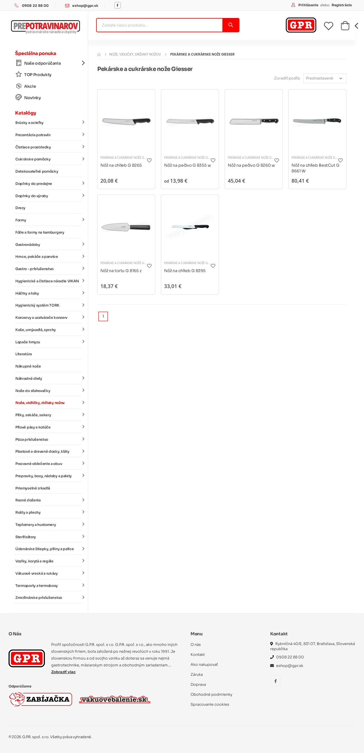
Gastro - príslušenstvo (48, 268)
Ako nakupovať (204, 664)
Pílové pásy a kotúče (48, 427)
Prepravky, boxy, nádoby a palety (48, 475)
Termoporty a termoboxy (48, 585)
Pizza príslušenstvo (48, 439)
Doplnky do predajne (48, 183)
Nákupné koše (28, 366)
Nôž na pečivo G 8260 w (251, 165)
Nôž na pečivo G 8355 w (187, 165)
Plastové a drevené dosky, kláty (48, 451)
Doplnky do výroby (48, 195)
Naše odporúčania (48, 63)
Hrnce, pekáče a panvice (48, 256)
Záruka (197, 674)
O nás (196, 644)
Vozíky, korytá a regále (48, 561)
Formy (48, 220)
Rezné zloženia (48, 500)
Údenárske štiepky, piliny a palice (48, 548)
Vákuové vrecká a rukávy (48, 573)
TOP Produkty (33, 74)
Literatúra (23, 354)
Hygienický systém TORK (48, 305)
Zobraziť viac (63, 672)
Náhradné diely (48, 378)
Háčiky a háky (48, 292)
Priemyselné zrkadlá (32, 488)
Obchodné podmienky (211, 694)
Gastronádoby (48, 244)
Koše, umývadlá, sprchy (48, 329)
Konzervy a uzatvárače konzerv (48, 317)
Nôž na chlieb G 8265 (121, 165)
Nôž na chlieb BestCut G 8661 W (315, 168)
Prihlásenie (308, 5)
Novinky (28, 98)
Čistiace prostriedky (48, 146)
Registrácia (342, 5)
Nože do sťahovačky (48, 390)
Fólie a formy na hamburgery (39, 232)
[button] (345, 27)
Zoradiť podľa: (287, 78)
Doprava (198, 684)
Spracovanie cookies (210, 704)
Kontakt (198, 654)
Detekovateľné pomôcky (36, 171)
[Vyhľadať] (230, 25)
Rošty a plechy (48, 512)
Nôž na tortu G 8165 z (121, 270)
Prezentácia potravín (48, 134)
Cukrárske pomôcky (48, 159)
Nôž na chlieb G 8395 (185, 270)
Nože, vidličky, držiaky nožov (48, 402)
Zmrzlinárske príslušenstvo (48, 597)
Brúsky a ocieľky (48, 122)
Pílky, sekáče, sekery (48, 414)
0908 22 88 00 (35, 5)
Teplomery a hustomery (48, 524)
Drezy (20, 208)
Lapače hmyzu (48, 341)
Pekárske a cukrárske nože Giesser (126, 158)
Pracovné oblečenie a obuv (48, 463)
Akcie (25, 86)
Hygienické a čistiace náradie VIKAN (48, 280)
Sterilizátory (48, 536)
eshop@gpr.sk (85, 5)
